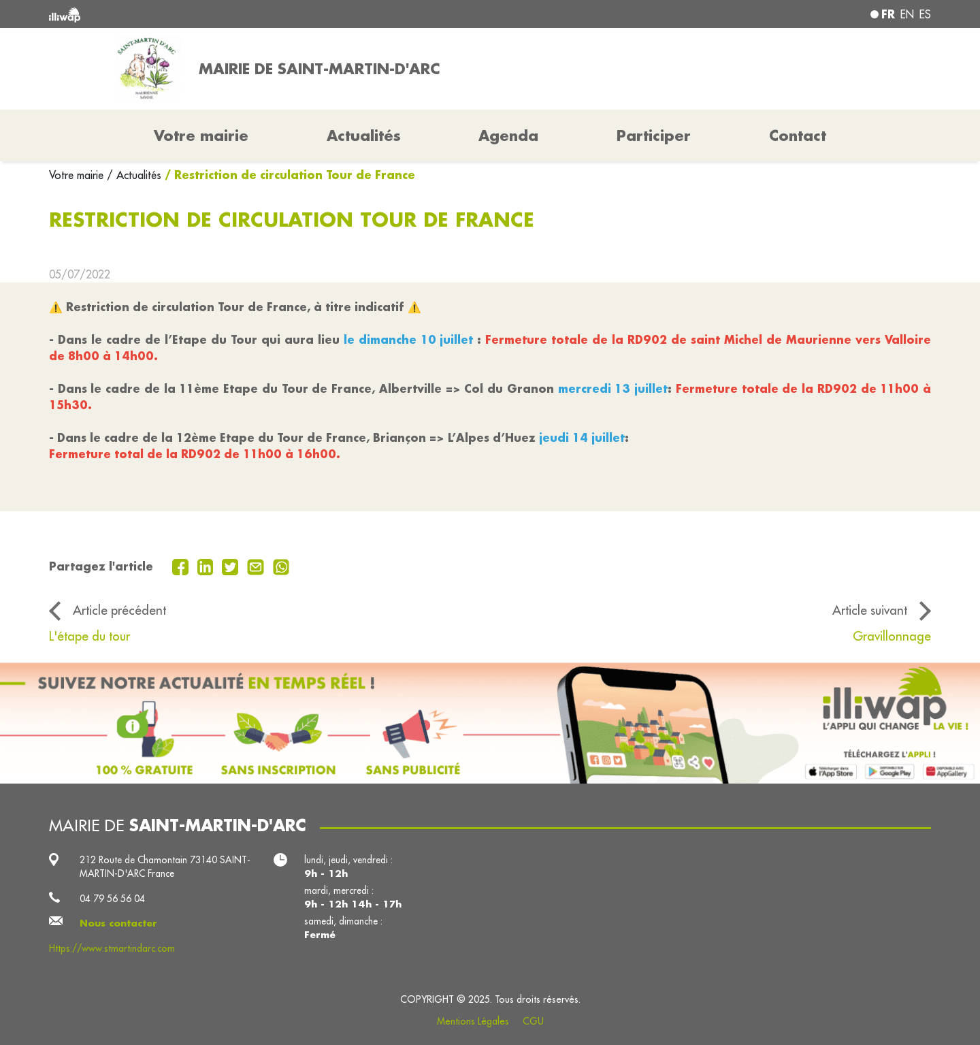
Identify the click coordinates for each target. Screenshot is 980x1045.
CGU (533, 1021)
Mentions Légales (473, 1021)
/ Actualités (134, 175)
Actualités (364, 135)
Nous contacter (118, 923)
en (907, 14)
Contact (797, 135)
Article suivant (869, 610)
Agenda (508, 135)
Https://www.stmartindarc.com (112, 948)
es (925, 14)
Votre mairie (78, 175)
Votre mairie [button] (201, 135)
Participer (654, 135)
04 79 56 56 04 (112, 899)
